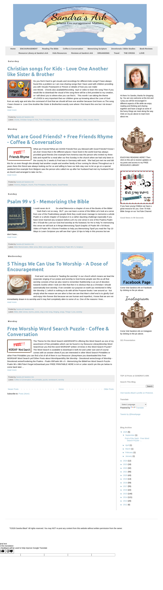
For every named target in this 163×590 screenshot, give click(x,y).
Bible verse (33, 247)
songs (62, 312)
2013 (125, 501)
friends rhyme (51, 185)
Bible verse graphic (46, 247)
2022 (125, 468)
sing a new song (46, 312)
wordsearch (53, 380)
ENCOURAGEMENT (29, 49)
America (17, 185)
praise (37, 312)
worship (79, 312)
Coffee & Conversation (73, 49)
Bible (16, 312)
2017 (125, 486)
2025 (125, 432)
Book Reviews (146, 49)
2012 (125, 505)
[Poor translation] (9, 551)
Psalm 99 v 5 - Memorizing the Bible (48, 201)
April (127, 445)
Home (13, 49)
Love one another (70, 120)
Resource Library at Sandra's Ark (33, 53)
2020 (125, 475)
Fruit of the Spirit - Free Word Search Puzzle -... (137, 439)
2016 (125, 490)
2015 (125, 494)
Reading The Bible (50, 49)
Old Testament (59, 247)
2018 (125, 483)
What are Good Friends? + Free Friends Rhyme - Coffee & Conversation (60, 139)
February (129, 452)
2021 (125, 472)
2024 (125, 461)
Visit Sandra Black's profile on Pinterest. (136, 393)
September (130, 435)
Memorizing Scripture (97, 49)
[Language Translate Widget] (133, 404)
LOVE (141, 53)
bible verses (23, 312)
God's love (55, 120)
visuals (90, 120)
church (30, 185)
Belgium (24, 185)
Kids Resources (60, 53)
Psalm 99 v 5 (70, 247)
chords (16, 120)
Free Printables (45, 120)
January (129, 456)
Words (96, 120)
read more (12, 110)
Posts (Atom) (24, 394)
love (61, 120)
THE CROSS (129, 53)
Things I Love (70, 312)
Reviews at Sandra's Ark (82, 53)
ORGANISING (103, 53)
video (85, 120)
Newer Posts (13, 389)
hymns (31, 312)
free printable (37, 380)
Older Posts (109, 389)
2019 (125, 479)
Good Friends (63, 185)
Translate (137, 408)
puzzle (45, 380)
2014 (125, 497)
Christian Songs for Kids (29, 120)
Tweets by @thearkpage (130, 414)
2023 (125, 464)
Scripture (79, 247)
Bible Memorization (21, 247)
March (128, 449)
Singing (56, 312)
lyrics (80, 120)
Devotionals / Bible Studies (123, 49)
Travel (116, 53)
